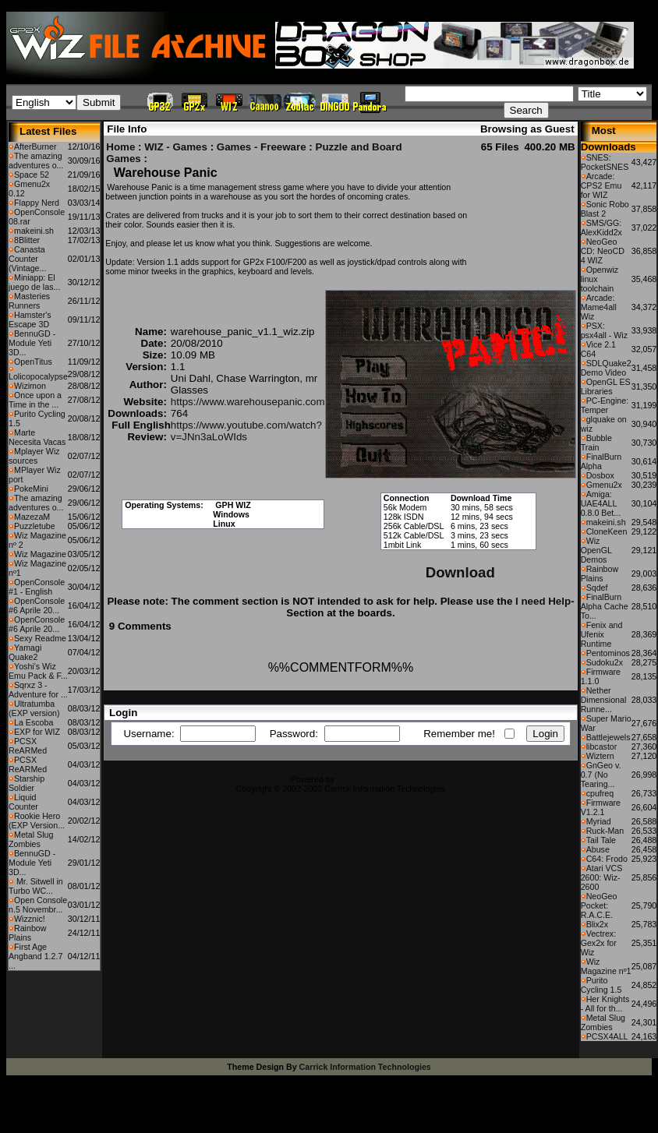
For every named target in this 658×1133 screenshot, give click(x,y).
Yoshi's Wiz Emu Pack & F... (38, 671)
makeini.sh (34, 230)
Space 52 (31, 174)
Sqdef (597, 587)
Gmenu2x (604, 484)
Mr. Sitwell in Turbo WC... (36, 886)
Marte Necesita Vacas (37, 437)
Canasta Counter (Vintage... (27, 259)
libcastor (601, 746)
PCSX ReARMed (28, 745)
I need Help (543, 601)
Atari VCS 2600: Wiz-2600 (602, 877)
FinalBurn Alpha (601, 461)
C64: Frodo (607, 858)
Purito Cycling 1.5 (601, 985)
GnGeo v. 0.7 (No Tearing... (601, 775)
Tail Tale (601, 840)
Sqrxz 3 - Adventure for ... (38, 689)
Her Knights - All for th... (605, 1003)
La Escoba (33, 722)
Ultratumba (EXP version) (34, 708)
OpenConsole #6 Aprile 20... (37, 605)
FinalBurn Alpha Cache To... (604, 606)
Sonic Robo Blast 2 (605, 208)
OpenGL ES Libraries (606, 386)
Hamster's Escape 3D (30, 319)
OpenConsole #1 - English (37, 586)
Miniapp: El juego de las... (34, 282)
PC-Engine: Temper (605, 405)
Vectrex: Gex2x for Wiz (599, 943)
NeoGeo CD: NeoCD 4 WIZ (602, 251)
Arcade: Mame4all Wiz (599, 307)
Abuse (598, 849)
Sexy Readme (40, 638)
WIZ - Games (175, 147)
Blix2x (597, 924)
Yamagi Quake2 (25, 652)
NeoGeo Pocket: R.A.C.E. (599, 905)
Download (460, 572)
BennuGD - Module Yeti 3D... (32, 343)
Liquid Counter (23, 801)
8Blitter (27, 240)
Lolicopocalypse (38, 376)
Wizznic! (29, 918)
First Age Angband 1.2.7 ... (35, 956)
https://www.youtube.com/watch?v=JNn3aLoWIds (246, 431)
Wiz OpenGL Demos (596, 550)
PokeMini (31, 488)
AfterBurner (35, 146)
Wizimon (30, 385)
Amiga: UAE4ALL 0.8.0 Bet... (601, 503)
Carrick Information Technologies (365, 1066)
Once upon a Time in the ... (35, 399)
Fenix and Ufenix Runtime (602, 634)
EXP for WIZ (37, 731)
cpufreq (600, 793)
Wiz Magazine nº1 (606, 966)
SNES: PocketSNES (605, 162)
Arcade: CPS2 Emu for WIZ (601, 185)
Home (120, 147)
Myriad (598, 821)
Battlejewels (608, 737)
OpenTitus (33, 361)
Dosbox (600, 475)
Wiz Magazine (40, 554)
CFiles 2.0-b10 (364, 779)
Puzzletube (34, 526)
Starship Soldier (26, 783)
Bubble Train (596, 442)
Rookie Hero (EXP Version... (37, 820)
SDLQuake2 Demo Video (606, 367)
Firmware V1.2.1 (601, 807)
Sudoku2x (604, 662)
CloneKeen (607, 531)
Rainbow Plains (27, 932)
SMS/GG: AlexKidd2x (601, 227)
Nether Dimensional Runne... (604, 700)
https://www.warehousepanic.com (248, 402)
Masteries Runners (29, 300)
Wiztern (600, 756)
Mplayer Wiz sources (34, 455)
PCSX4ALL (607, 1036)
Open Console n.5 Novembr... (38, 904)
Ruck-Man (605, 830)
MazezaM (32, 516)
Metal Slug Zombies (31, 839)
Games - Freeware (261, 147)
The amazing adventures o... (36, 160)
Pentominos (608, 653)
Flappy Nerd (36, 202)
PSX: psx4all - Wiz (604, 330)
